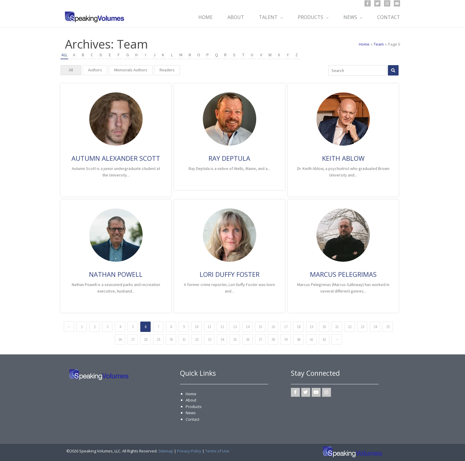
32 (196, 339)
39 (286, 339)
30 (171, 339)
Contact (192, 419)
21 (337, 326)
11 (209, 326)
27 (133, 339)
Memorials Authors (130, 70)
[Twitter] (377, 3)
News (191, 412)
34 (222, 339)
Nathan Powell (116, 274)
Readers (167, 70)
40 (298, 339)
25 (388, 326)
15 (260, 326)
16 (273, 326)
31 (184, 339)
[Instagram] (387, 3)
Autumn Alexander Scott (115, 158)
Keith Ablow (343, 158)
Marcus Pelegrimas (343, 274)
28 (145, 339)
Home (191, 393)
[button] (280, 17)
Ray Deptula (229, 158)
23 (362, 326)
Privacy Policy (189, 451)
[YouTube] (397, 3)
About (191, 400)
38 (273, 339)
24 (375, 326)
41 (311, 339)
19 (311, 326)
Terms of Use (217, 451)
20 (324, 326)
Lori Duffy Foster (229, 274)
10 (196, 326)
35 (235, 339)
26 (120, 339)
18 (298, 326)
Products (194, 406)
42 (324, 339)
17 (286, 326)
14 (247, 326)
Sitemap (165, 451)
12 (222, 326)
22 (349, 326)
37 (260, 339)
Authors (95, 70)
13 (235, 326)
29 (158, 339)
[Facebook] (367, 3)
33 (209, 339)
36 (247, 339)
